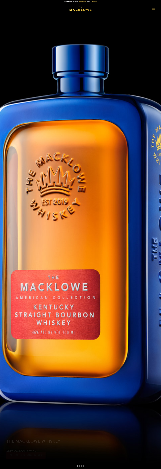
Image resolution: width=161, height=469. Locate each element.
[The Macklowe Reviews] (81, 9)
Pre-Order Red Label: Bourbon (26, 456)
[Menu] (153, 9)
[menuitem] (153, 9)
